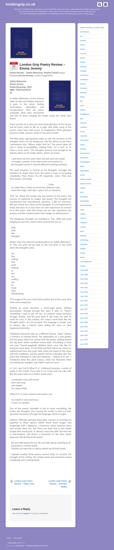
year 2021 (84, 326)
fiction (82, 97)
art (81, 36)
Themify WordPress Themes (37, 546)
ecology (83, 71)
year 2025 (84, 344)
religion (83, 214)
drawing (83, 66)
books (82, 49)
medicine (83, 127)
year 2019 (84, 318)
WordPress (20, 546)
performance (85, 153)
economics (84, 75)
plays (82, 166)
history (82, 110)
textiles (83, 248)
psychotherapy (85, 205)
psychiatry (84, 197)
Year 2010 (84, 279)
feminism (83, 88)
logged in (27, 513)
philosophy (84, 157)
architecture (84, 32)
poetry (82, 175)
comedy (83, 53)
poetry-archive (85, 184)
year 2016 (84, 305)
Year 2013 (84, 292)
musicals (83, 136)
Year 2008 (84, 270)
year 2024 (84, 339)
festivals (83, 92)
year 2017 (84, 309)
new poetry (84, 140)
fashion (83, 84)
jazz (81, 118)
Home (8, 538)
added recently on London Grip (92, 27)
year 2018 (84, 313)
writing (82, 266)
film (81, 101)
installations (84, 114)
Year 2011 (84, 283)
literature (83, 123)
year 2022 (84, 331)
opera (82, 144)
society (83, 227)
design (82, 62)
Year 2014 (84, 296)
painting (83, 149)
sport (82, 231)
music (82, 131)
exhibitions (84, 79)
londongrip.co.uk (14, 543)
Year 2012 (84, 287)
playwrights (84, 171)
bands (82, 45)
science (83, 218)
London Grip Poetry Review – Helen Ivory (24, 482)
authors (83, 40)
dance (82, 58)
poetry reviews (85, 179)
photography (85, 162)
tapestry (83, 235)
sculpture (83, 222)
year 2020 (84, 322)
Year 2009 (84, 274)
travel (82, 257)
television (83, 244)
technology (84, 240)
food (82, 105)
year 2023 (84, 335)
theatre (83, 253)
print (82, 192)
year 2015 (84, 300)
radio (82, 210)
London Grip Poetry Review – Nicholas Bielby (58, 484)
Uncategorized (85, 261)
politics (83, 188)
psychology (84, 201)
